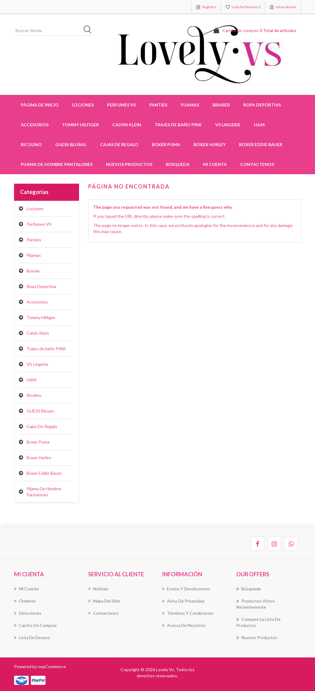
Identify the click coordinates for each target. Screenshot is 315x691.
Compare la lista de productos (258, 622)
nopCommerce (52, 666)
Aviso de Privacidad (183, 600)
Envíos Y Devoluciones (186, 588)
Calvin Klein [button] (126, 124)
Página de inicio (40, 104)
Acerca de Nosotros (184, 625)
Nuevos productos (129, 164)
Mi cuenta (215, 164)
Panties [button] (158, 104)
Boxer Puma (166, 144)
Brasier (33, 270)
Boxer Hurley (210, 144)
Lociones (35, 208)
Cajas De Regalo (119, 144)
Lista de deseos (32, 637)
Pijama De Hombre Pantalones (56, 164)
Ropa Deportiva (41, 286)
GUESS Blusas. (71, 144)
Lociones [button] (83, 104)
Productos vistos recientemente (255, 604)
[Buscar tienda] (53, 30)
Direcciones (28, 613)
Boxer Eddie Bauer (260, 144)
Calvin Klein (38, 333)
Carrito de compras (35, 625)
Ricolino (31, 144)
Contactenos (257, 164)
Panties (34, 239)
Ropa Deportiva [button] (262, 104)
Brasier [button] (221, 104)
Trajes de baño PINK (178, 124)
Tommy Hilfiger (41, 317)
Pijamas (34, 255)
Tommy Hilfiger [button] (80, 124)
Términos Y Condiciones (187, 613)
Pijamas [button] (190, 104)
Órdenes (25, 600)
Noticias (98, 588)
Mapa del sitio (104, 600)
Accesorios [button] (35, 124)
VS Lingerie (228, 124)
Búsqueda (178, 164)
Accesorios (37, 301)
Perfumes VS (121, 104)
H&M (259, 124)
